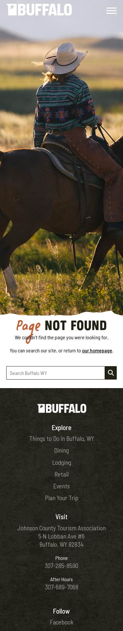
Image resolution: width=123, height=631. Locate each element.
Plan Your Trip (61, 498)
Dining (61, 450)
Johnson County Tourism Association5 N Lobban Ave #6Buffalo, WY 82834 (61, 536)
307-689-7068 (61, 587)
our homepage (97, 350)
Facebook (61, 622)
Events (61, 486)
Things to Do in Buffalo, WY (61, 438)
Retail (61, 474)
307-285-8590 (61, 565)
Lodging (61, 462)
